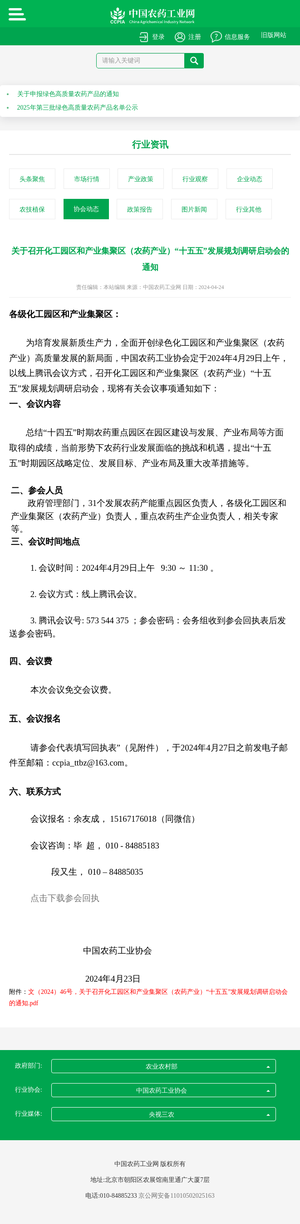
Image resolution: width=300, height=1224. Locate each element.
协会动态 (86, 209)
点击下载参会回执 (64, 898)
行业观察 (195, 179)
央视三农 (209, 1114)
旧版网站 (273, 35)
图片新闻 (194, 209)
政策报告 (139, 209)
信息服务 (237, 37)
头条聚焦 (32, 179)
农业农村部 (208, 1066)
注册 (194, 37)
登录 (158, 37)
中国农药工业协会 (203, 1090)
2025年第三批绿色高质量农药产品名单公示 (77, 107)
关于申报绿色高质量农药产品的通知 (68, 94)
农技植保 (32, 209)
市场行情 (86, 179)
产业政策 (140, 179)
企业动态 (249, 179)
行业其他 (248, 209)
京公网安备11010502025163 (176, 1195)
